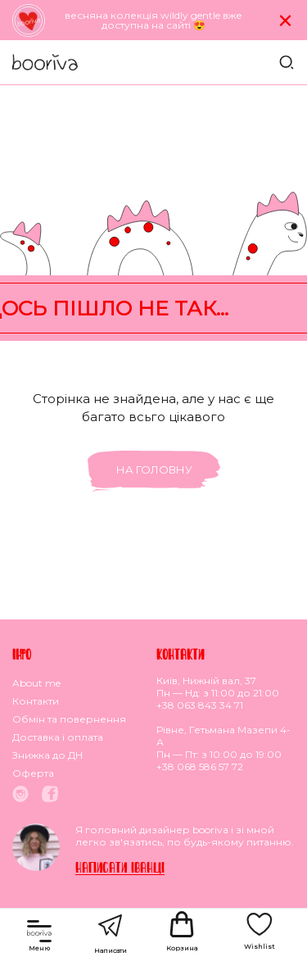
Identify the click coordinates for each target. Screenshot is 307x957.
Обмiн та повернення (69, 719)
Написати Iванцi (120, 867)
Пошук (286, 62)
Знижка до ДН (47, 755)
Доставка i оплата (57, 737)
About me (36, 683)
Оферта (33, 773)
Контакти (35, 701)
